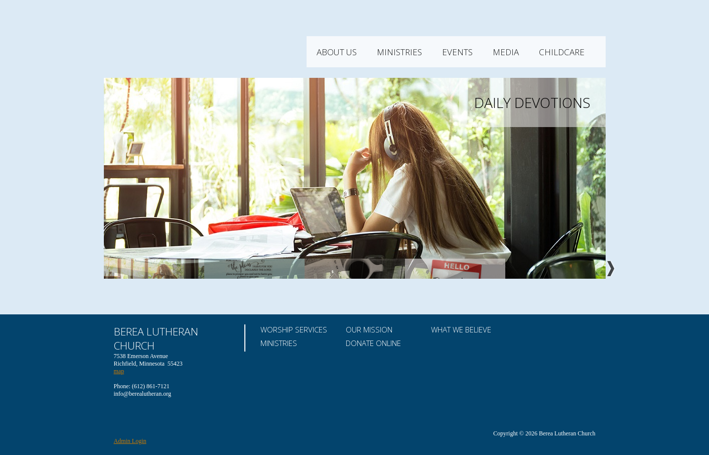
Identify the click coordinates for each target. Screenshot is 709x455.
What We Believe (461, 329)
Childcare (603, 52)
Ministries (440, 52)
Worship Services (293, 329)
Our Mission (369, 329)
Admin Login (130, 440)
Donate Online (373, 343)
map (119, 371)
